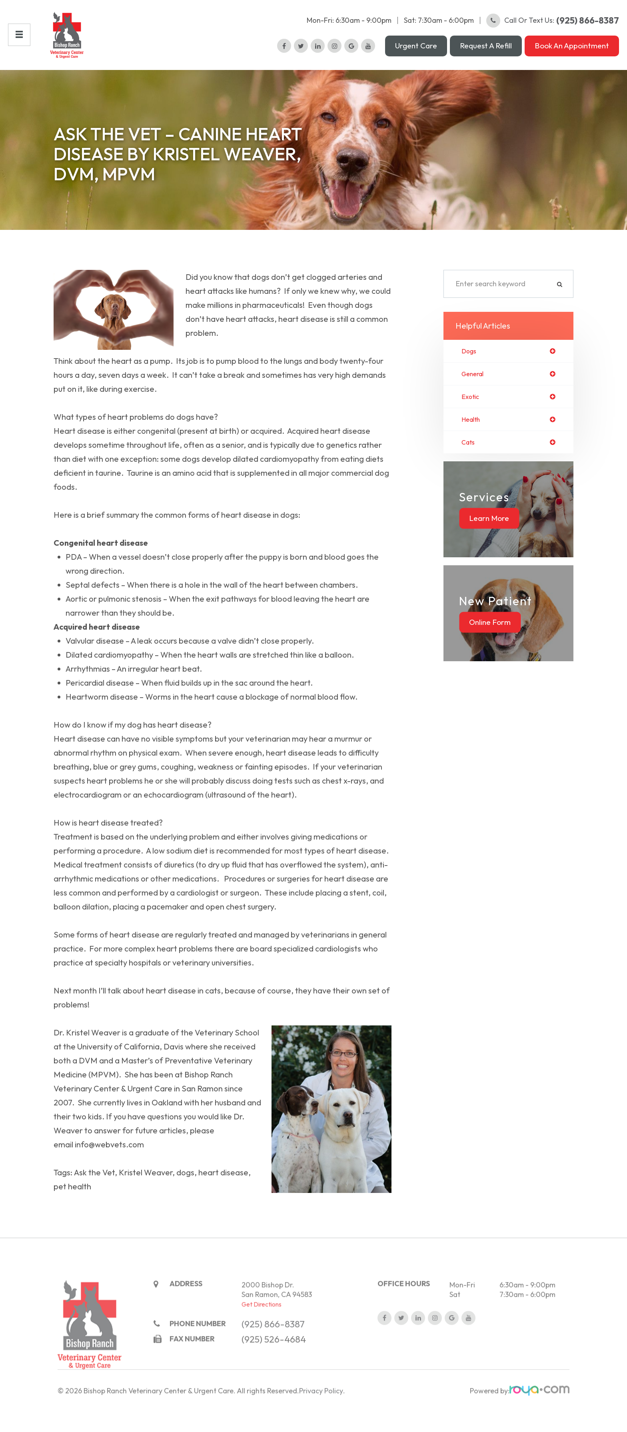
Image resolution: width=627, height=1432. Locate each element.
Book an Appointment (572, 51)
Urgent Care (416, 51)
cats (469, 457)
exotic (471, 410)
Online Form (490, 637)
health (472, 433)
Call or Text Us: (552, 26)
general (474, 386)
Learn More (489, 533)
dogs (470, 363)
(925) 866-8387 (273, 1355)
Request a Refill (486, 51)
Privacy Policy (321, 1422)
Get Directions (262, 1335)
